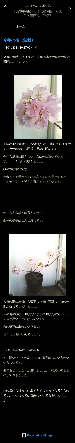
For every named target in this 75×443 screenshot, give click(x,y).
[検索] (69, 8)
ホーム (20, 26)
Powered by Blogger (37, 435)
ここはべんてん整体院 (38, 5)
